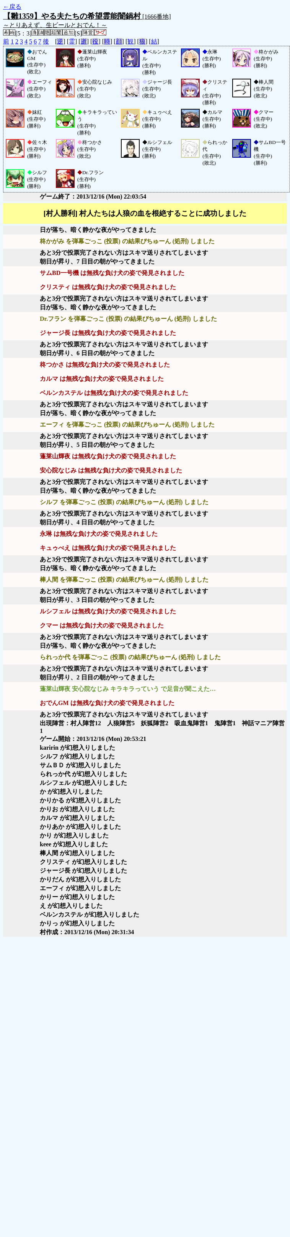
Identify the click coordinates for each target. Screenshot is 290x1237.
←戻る (12, 6)
